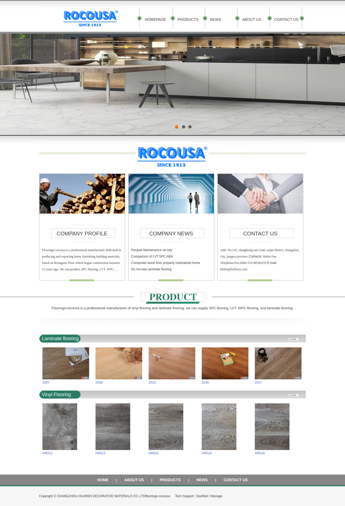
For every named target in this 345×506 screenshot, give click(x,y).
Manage (216, 496)
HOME (103, 480)
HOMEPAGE (155, 19)
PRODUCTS (188, 19)
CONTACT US (287, 19)
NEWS (215, 19)
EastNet (202, 496)
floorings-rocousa (157, 496)
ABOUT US (251, 19)
